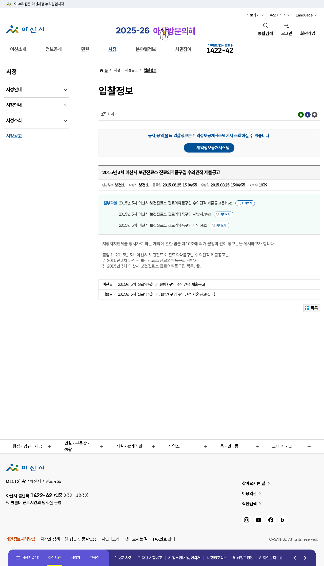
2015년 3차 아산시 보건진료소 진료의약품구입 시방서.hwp (165, 214)
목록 (311, 308)
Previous (295, 558)
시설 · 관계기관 (129, 446)
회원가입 (307, 33)
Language (304, 15)
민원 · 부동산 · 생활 (76, 446)
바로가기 (253, 15)
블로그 (301, 115)
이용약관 (249, 493)
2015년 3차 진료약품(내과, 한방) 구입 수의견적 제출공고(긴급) (166, 294)
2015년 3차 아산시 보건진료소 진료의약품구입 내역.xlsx (163, 225)
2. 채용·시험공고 (150, 557)
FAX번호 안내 (164, 539)
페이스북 (308, 115)
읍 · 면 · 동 (229, 446)
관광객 (94, 557)
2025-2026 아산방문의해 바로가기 (156, 30)
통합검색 (265, 33)
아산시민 (54, 557)
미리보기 (247, 203)
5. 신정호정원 (243, 557)
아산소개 (18, 49)
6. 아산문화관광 (271, 557)
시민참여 (183, 49)
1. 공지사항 (123, 557)
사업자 (75, 557)
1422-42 (41, 495)
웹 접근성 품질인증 (80, 539)
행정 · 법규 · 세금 (27, 446)
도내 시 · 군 (282, 446)
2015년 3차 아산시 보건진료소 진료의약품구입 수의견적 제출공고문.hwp (176, 203)
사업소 (174, 446)
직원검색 (249, 503)
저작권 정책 (50, 539)
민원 (85, 49)
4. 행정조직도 (217, 557)
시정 (112, 49)
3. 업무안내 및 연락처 (184, 557)
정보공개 (54, 49)
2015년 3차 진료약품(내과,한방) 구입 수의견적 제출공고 (161, 284)
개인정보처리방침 (20, 539)
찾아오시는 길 (253, 483)
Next (304, 558)
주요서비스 (278, 15)
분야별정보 (146, 49)
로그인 (286, 33)
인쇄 (314, 115)
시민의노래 (111, 539)
